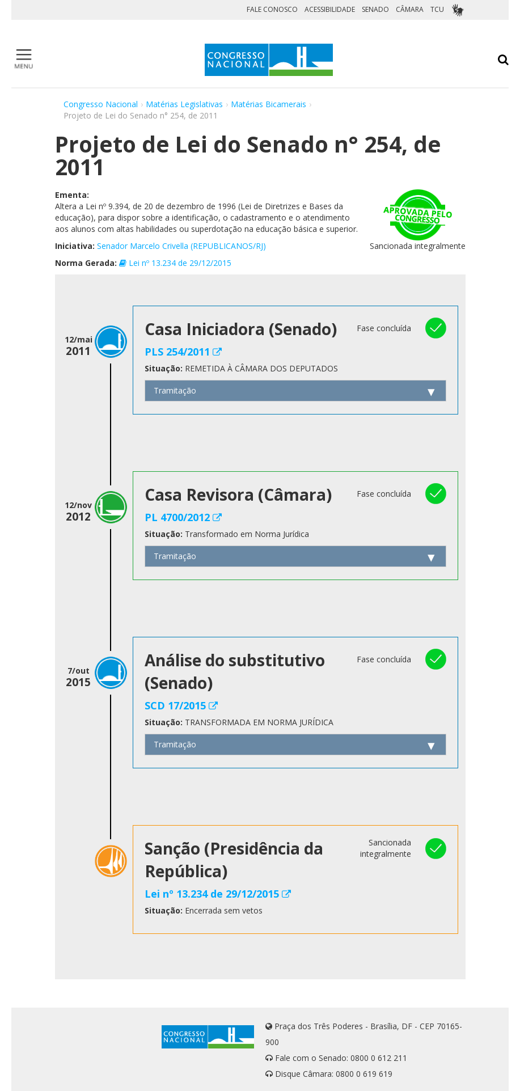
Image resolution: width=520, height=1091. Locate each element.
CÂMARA (410, 9)
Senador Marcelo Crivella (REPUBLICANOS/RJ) (181, 245)
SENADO (375, 9)
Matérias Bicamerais (268, 104)
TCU (437, 9)
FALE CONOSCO (272, 9)
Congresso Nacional (101, 104)
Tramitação (175, 390)
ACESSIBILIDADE (330, 9)
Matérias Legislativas (184, 104)
